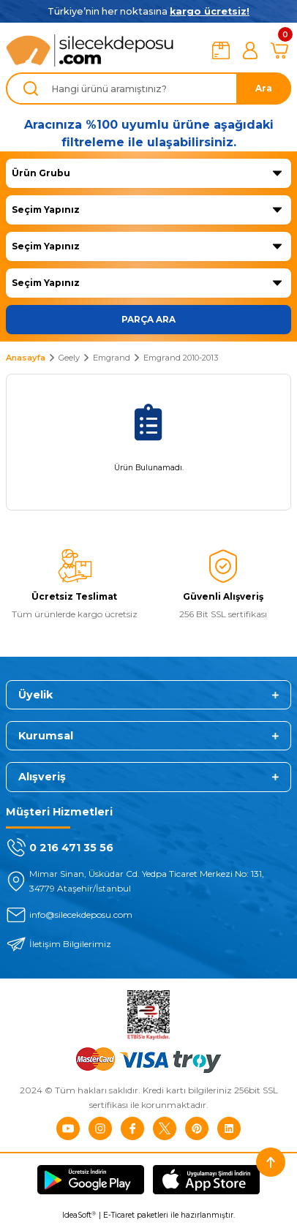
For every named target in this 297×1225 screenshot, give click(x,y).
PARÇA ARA (148, 319)
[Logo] (90, 50)
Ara (263, 88)
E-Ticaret (119, 1215)
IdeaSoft (79, 1215)
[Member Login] (250, 50)
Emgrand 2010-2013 (180, 358)
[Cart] (279, 50)
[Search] (148, 88)
